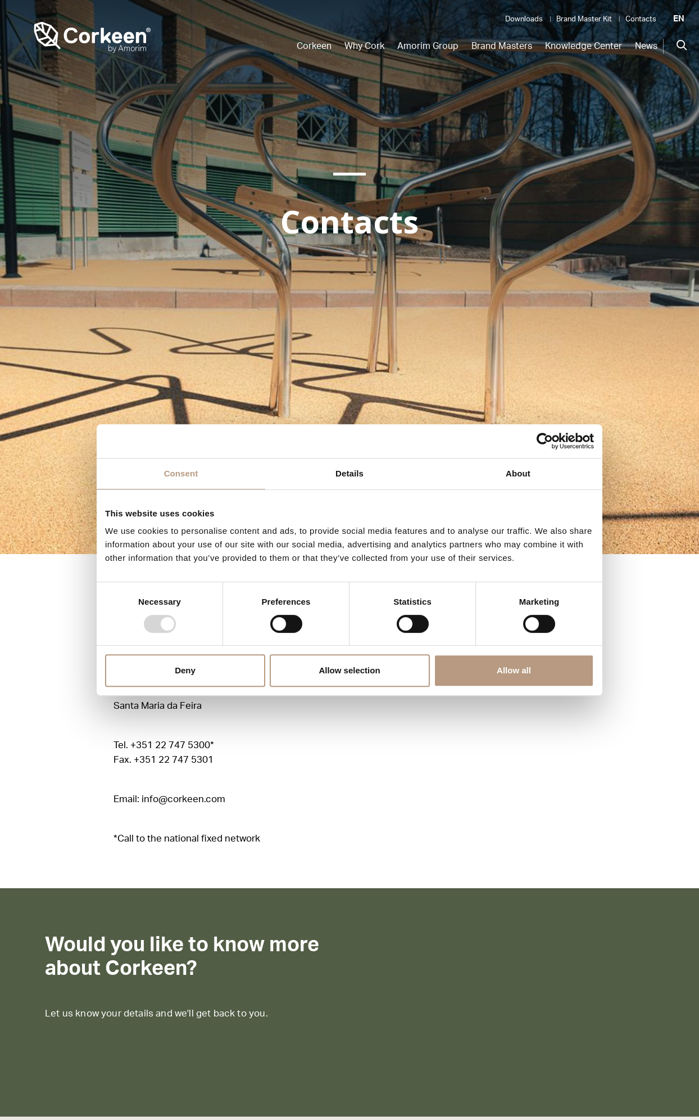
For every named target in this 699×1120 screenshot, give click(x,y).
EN (678, 19)
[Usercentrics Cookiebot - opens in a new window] (545, 441)
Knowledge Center (583, 46)
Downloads (524, 19)
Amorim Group (428, 46)
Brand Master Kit (584, 19)
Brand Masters (501, 46)
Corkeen (314, 46)
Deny (185, 670)
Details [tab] (349, 473)
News (646, 46)
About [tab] (518, 473)
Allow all (514, 670)
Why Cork (364, 46)
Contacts (640, 19)
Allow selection (349, 670)
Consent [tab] (181, 473)
